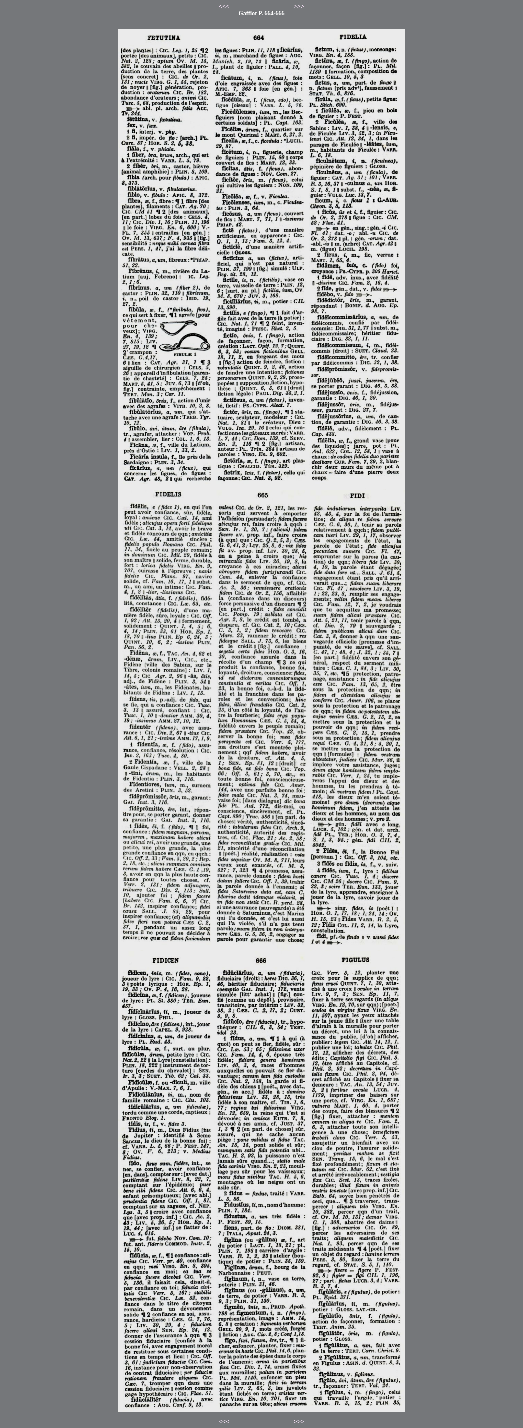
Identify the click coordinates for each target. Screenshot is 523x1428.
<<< (223, 6)
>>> (299, 6)
